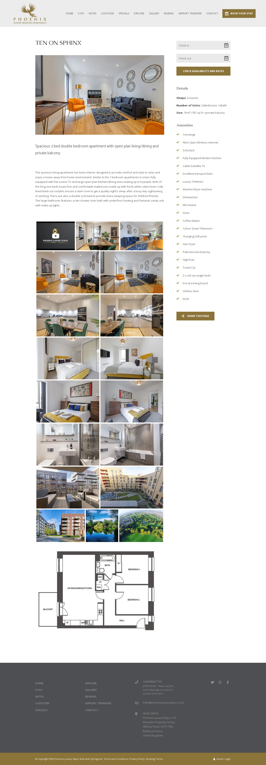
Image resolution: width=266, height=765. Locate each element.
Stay (81, 13)
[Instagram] (220, 682)
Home (69, 13)
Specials (124, 13)
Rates (92, 13)
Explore (139, 13)
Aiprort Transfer (190, 13)
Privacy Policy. (137, 758)
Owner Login (222, 758)
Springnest (96, 758)
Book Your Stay (239, 13)
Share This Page (195, 316)
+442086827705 (152, 681)
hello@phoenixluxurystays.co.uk (163, 702)
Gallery (154, 13)
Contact (212, 13)
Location (107, 13)
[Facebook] (228, 682)
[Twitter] (212, 682)
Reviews (169, 13)
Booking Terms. (154, 758)
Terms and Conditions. (116, 758)
